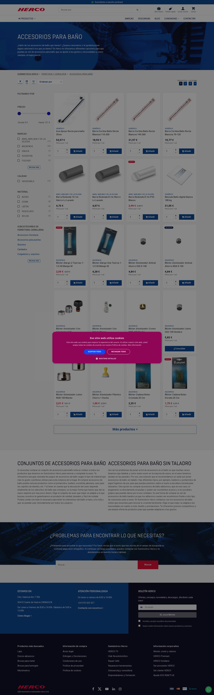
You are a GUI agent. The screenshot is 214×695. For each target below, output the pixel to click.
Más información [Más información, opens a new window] (134, 345)
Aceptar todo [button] (94, 352)
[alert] (107, 347)
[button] (107, 358)
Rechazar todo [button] (118, 352)
